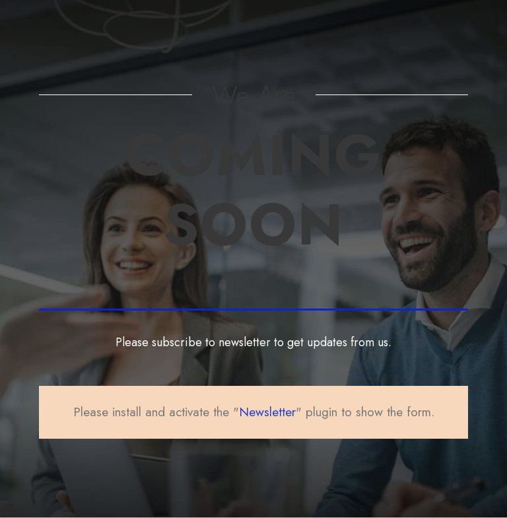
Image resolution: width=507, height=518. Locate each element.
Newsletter (267, 412)
